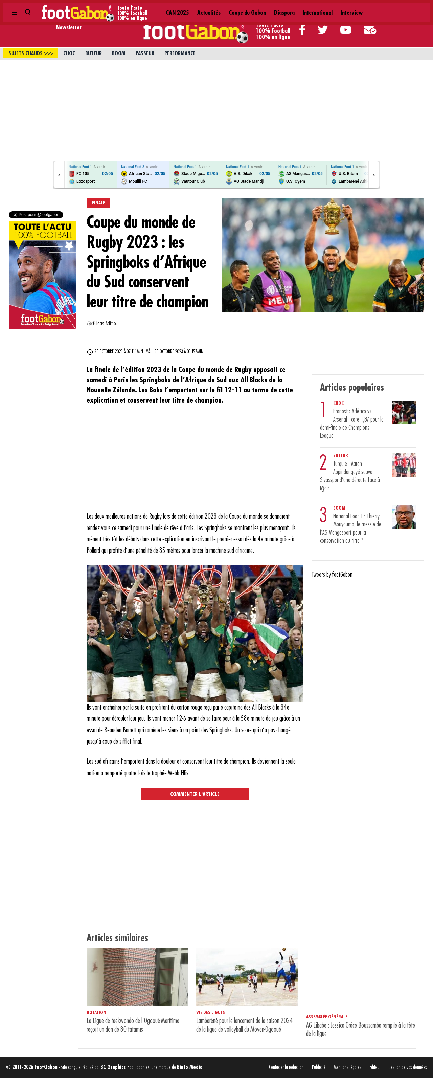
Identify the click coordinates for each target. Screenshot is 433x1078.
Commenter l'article (195, 794)
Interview (259, 6)
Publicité (319, 1067)
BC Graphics (113, 1067)
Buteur (93, 53)
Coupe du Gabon (163, 6)
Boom (119, 53)
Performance (180, 53)
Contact (365, 6)
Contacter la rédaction (286, 1067)
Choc (69, 53)
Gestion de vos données (407, 1067)
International (227, 6)
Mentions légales (347, 1067)
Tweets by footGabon (332, 575)
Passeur (145, 53)
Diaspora (197, 6)
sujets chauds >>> (30, 53)
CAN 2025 (101, 6)
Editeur (374, 1067)
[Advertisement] (216, 110)
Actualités (128, 6)
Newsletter (69, 27)
